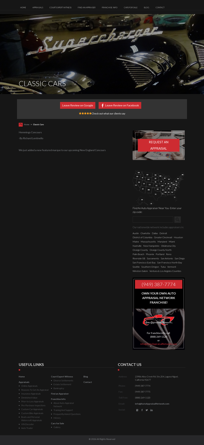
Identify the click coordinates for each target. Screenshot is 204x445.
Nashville (137, 245)
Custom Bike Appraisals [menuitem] (32, 413)
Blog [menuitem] (146, 7)
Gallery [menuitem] (57, 427)
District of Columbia (142, 237)
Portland (160, 254)
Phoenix (150, 254)
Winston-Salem (140, 271)
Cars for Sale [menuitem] (131, 7)
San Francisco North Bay (169, 262)
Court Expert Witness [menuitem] (60, 7)
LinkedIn (151, 410)
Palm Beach (138, 254)
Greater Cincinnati (163, 237)
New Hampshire (151, 245)
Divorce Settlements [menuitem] (63, 380)
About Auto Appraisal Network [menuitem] (64, 405)
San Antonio (167, 258)
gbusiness (137, 410)
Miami (172, 241)
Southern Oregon (150, 266)
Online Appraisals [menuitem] (29, 386)
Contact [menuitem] (160, 7)
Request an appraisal (158, 145)
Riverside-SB (139, 258)
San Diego (180, 258)
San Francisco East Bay (144, 262)
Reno (168, 254)
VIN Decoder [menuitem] (27, 424)
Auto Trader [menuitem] (27, 428)
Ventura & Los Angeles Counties (165, 271)
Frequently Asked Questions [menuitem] (67, 414)
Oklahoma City (168, 245)
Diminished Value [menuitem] (29, 397)
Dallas (155, 233)
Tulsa (163, 266)
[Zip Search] (153, 219)
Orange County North (161, 250)
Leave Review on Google (77, 105)
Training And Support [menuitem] (63, 410)
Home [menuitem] (23, 7)
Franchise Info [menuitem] (109, 7)
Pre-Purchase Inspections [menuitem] (33, 405)
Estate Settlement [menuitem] (62, 384)
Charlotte (145, 233)
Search (179, 219)
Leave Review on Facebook (122, 105)
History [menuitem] (57, 418)
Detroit (163, 233)
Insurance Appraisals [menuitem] (31, 393)
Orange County (140, 250)
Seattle (136, 266)
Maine (136, 241)
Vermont (171, 266)
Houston (178, 237)
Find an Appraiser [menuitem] (86, 7)
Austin (136, 233)
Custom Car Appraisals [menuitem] (32, 409)
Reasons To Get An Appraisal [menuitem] (34, 390)
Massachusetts (148, 241)
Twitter (147, 410)
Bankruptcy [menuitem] (59, 388)
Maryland (162, 241)
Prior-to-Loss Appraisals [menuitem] (32, 401)
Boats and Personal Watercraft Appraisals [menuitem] (31, 419)
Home (26, 124)
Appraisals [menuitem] (37, 7)
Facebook (142, 410)
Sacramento (153, 258)
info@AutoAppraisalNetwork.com (158, 343)
